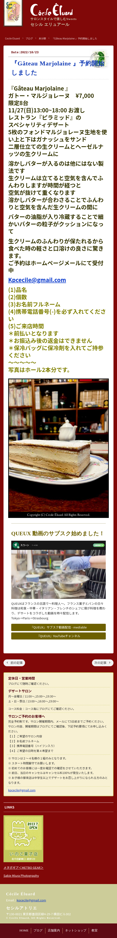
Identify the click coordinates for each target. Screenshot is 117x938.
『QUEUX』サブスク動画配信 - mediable (58, 627)
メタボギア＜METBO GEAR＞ (24, 867)
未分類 (42, 38)
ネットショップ (75, 930)
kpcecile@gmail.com (22, 790)
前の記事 (17, 662)
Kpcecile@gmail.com (37, 280)
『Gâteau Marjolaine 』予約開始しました (74, 38)
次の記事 (100, 662)
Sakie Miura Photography (21, 875)
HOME (23, 930)
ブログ (38, 930)
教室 (94, 930)
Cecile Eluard (12, 38)
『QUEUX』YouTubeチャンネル (58, 636)
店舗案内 (54, 930)
